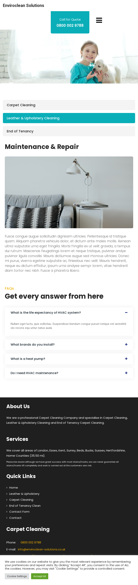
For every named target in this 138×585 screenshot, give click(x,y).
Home (13, 488)
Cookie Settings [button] (17, 576)
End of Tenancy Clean (25, 506)
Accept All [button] (39, 576)
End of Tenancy (20, 131)
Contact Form (19, 512)
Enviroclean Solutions (23, 5)
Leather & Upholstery (24, 494)
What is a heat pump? (28, 359)
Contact (15, 518)
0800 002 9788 (31, 542)
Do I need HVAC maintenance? (34, 373)
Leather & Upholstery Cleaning (33, 118)
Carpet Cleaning (21, 105)
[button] (69, 312)
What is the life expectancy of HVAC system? (46, 312)
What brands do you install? (33, 344)
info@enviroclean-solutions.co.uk (41, 549)
